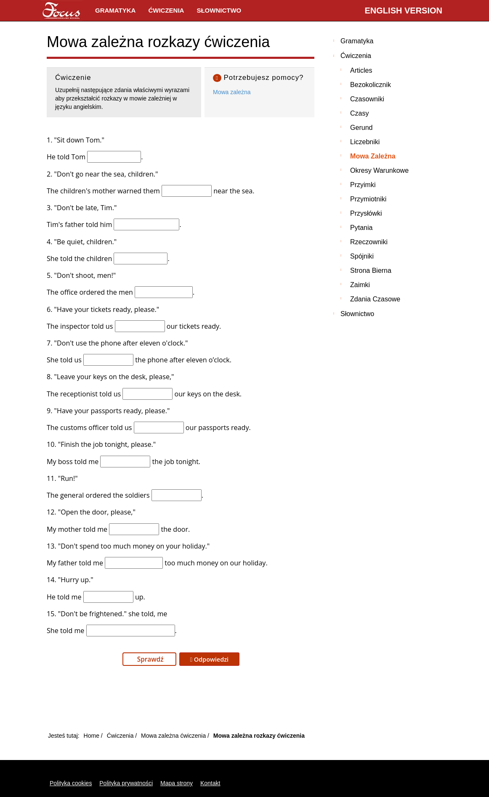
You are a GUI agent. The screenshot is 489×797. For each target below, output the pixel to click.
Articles (361, 70)
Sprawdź (149, 659)
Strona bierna (370, 270)
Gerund (361, 127)
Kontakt (210, 783)
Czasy (359, 113)
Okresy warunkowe (379, 170)
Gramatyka (115, 10)
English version (403, 10)
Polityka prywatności (126, 783)
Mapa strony (176, 783)
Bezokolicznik (370, 84)
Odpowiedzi (209, 659)
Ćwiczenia (166, 10)
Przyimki (362, 184)
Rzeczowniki (369, 241)
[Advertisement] (180, 701)
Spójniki (362, 256)
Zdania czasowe (375, 299)
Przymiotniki (368, 199)
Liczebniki (365, 141)
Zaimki (360, 284)
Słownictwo (219, 10)
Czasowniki (367, 99)
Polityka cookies (71, 783)
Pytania (361, 227)
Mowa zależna (232, 92)
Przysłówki (366, 213)
